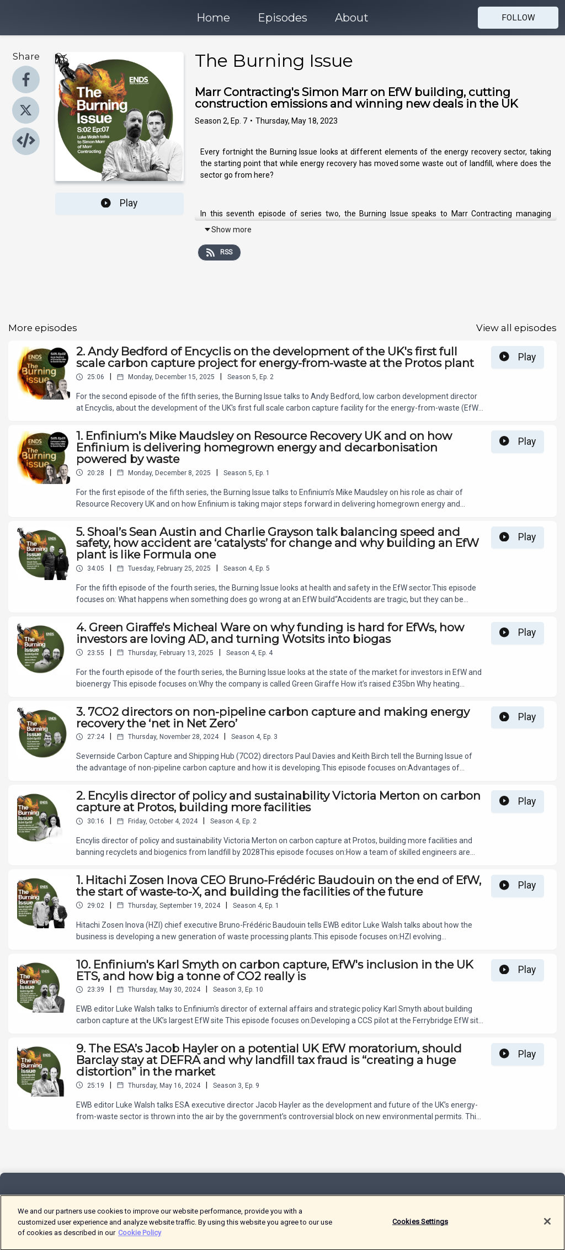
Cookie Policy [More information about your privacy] (139, 1237)
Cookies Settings (420, 1226)
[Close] (547, 1227)
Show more (228, 229)
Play (119, 203)
